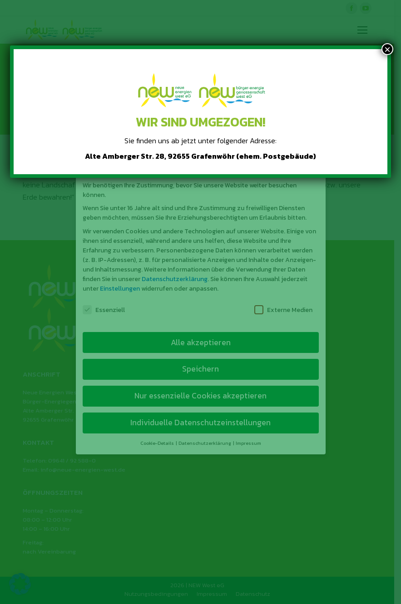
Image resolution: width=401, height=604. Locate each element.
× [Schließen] (387, 49)
